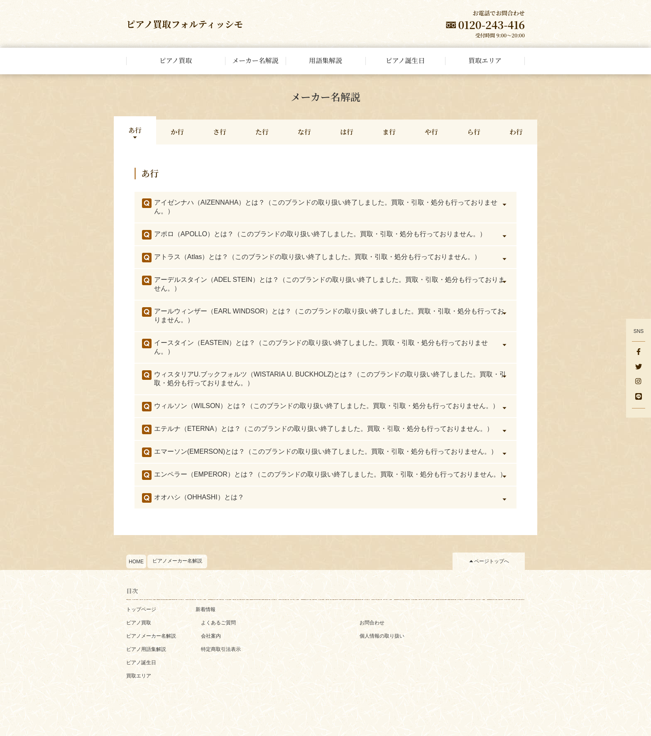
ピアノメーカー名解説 (177, 561)
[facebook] (638, 352)
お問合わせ (372, 623)
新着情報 (205, 609)
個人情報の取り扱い (382, 636)
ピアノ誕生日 (141, 662)
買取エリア (138, 676)
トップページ (141, 609)
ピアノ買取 (138, 623)
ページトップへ (491, 561)
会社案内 (211, 636)
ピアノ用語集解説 (146, 649)
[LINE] (638, 397)
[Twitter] (638, 367)
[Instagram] (638, 382)
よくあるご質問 (218, 623)
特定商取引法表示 (221, 649)
